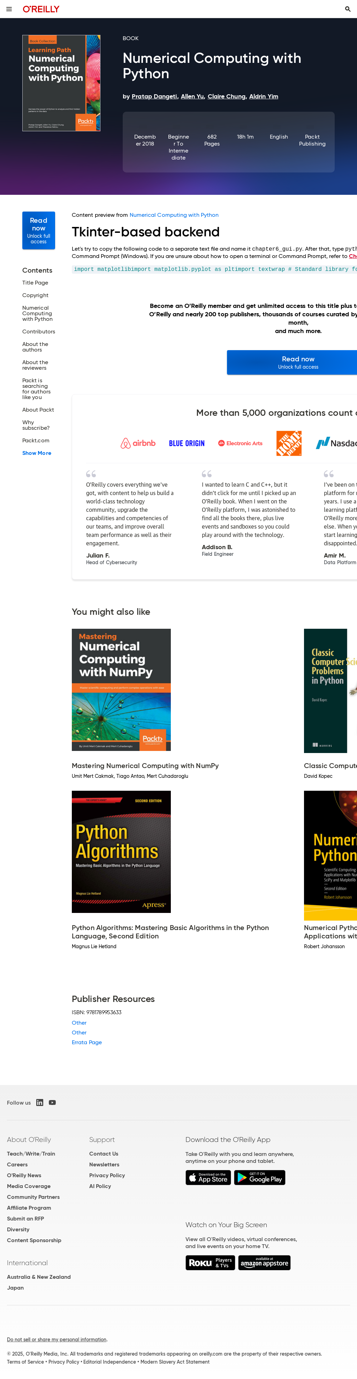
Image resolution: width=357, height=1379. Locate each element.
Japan (15, 1287)
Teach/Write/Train (31, 1153)
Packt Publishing (312, 140)
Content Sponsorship (34, 1240)
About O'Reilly (29, 1139)
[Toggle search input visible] (348, 9)
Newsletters (104, 1164)
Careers (17, 1164)
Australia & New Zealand (39, 1277)
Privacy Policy (107, 1175)
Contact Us (103, 1153)
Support (102, 1139)
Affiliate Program (29, 1207)
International (27, 1263)
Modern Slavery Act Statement (175, 1362)
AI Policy (100, 1186)
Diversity (18, 1229)
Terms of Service (25, 1362)
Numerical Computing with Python (174, 215)
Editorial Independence (109, 1362)
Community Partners (33, 1197)
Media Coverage (29, 1186)
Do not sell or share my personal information (56, 1339)
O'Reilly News (24, 1175)
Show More (36, 453)
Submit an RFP (25, 1218)
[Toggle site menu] (9, 9)
